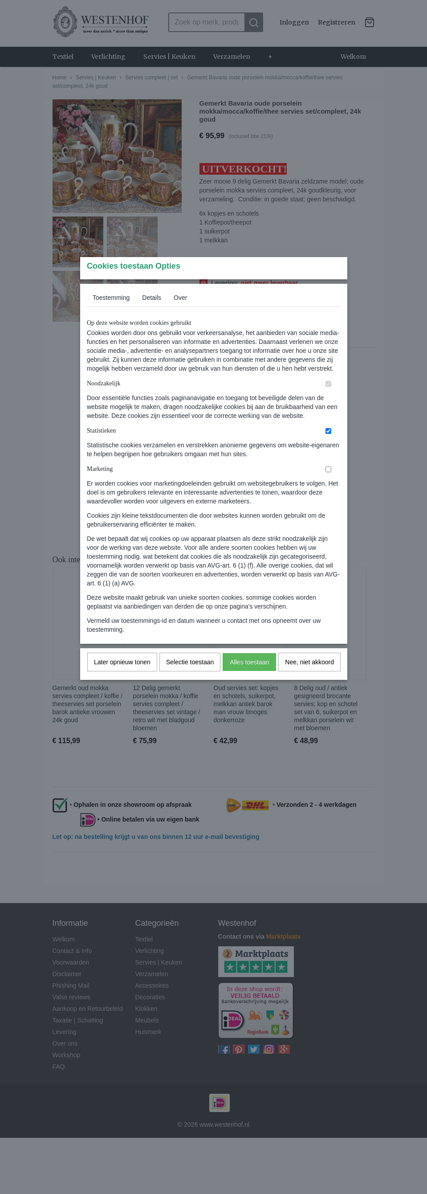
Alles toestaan (249, 679)
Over (180, 315)
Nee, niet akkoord (309, 679)
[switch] (328, 401)
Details (151, 315)
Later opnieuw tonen (122, 679)
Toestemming (111, 315)
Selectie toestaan (190, 679)
